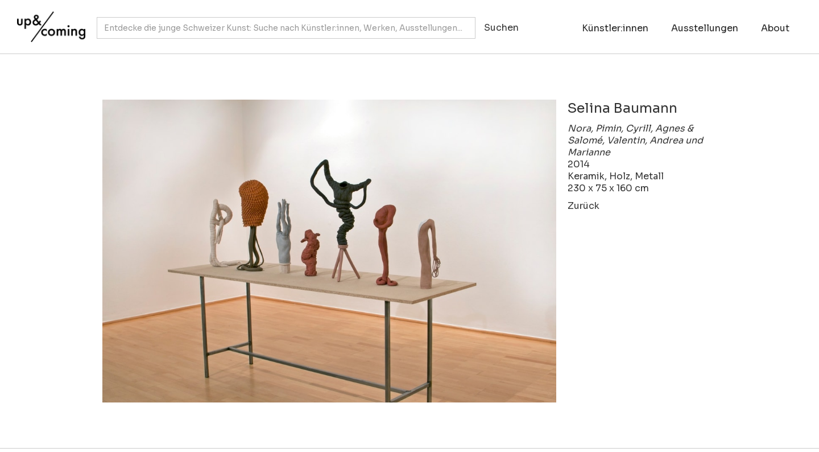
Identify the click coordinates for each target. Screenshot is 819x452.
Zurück (583, 206)
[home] (48, 21)
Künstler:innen (615, 28)
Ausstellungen (704, 28)
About (775, 28)
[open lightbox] (329, 251)
